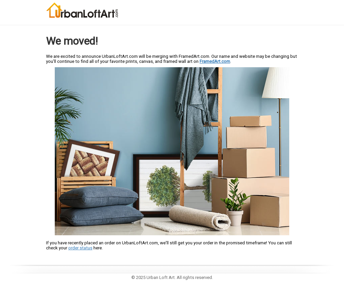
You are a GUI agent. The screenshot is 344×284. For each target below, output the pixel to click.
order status (80, 247)
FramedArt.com (215, 61)
